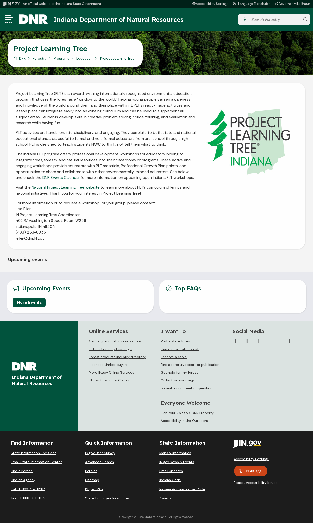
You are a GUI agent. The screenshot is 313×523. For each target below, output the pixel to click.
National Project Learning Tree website (66, 187)
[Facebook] (236, 341)
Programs (61, 58)
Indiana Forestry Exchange (110, 349)
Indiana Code (170, 480)
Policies (91, 471)
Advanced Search (99, 462)
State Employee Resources (107, 498)
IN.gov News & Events (176, 462)
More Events (29, 302)
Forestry (39, 58)
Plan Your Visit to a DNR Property (187, 413)
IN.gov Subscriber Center (109, 380)
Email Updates (171, 471)
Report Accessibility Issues (255, 482)
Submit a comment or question (186, 388)
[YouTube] (269, 341)
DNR (22, 58)
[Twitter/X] (247, 341)
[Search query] (274, 19)
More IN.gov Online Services (111, 372)
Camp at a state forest (180, 349)
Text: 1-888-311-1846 (28, 498)
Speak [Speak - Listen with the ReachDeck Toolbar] (250, 471)
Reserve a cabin (174, 357)
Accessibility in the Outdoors (184, 420)
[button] (210, 3)
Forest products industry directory (117, 357)
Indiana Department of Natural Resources (119, 19)
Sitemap (92, 480)
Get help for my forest (179, 372)
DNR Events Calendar (61, 177)
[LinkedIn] (279, 341)
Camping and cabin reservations (115, 341)
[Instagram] (258, 341)
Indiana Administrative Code (182, 489)
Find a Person (22, 471)
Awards (165, 498)
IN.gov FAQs (94, 489)
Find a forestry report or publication (190, 364)
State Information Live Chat (33, 453)
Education (84, 58)
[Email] (290, 341)
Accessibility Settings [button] (251, 459)
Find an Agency (23, 480)
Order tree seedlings (178, 380)
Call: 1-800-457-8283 (28, 489)
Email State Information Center (36, 462)
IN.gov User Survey (100, 453)
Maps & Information (175, 453)
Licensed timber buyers (108, 364)
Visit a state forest (176, 341)
